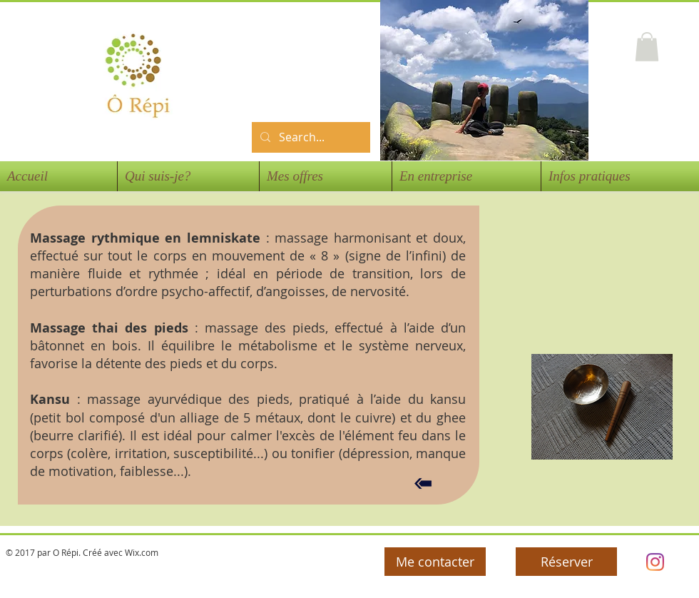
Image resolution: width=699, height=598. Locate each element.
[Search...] (309, 137)
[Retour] (423, 484)
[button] (647, 46)
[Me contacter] (435, 561)
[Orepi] (655, 562)
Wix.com (141, 552)
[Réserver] (566, 561)
